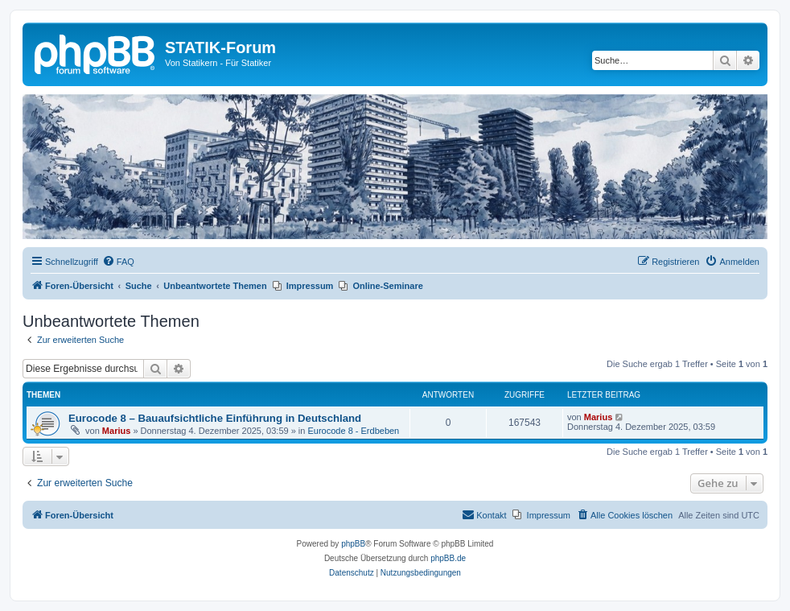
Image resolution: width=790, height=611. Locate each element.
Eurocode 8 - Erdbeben (353, 431)
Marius (116, 431)
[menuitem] (118, 261)
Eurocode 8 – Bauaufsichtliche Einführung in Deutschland (214, 418)
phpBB (353, 543)
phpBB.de (448, 558)
